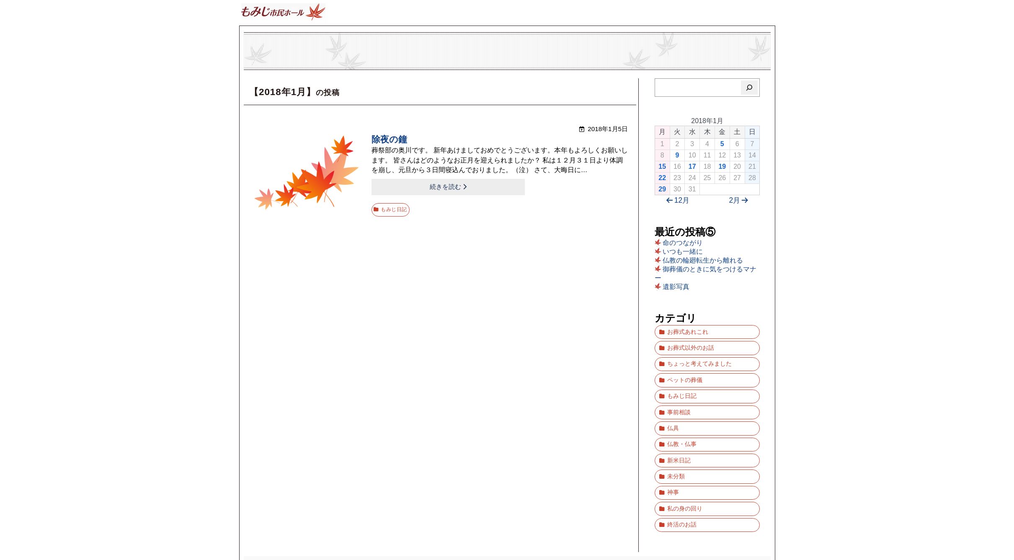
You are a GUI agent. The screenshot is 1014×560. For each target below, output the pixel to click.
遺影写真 (676, 286)
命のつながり (683, 242)
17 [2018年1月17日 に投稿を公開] (692, 166)
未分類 (676, 447)
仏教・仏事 (682, 421)
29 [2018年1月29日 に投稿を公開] (662, 189)
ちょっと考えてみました (699, 356)
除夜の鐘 (390, 140)
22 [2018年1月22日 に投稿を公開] (662, 177)
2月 (740, 200)
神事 (673, 460)
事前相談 (679, 395)
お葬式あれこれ (687, 330)
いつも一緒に (683, 251)
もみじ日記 (396, 206)
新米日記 (679, 434)
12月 (676, 200)
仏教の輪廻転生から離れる (703, 260)
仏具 (673, 408)
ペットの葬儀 (684, 369)
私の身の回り (684, 473)
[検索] (749, 87)
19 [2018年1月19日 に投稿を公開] (722, 166)
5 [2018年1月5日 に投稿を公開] (722, 143)
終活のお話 (682, 486)
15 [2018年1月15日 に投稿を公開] (662, 166)
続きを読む (404, 186)
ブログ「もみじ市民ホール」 (507, 523)
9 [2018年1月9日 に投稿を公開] (677, 155)
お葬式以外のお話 (690, 343)
